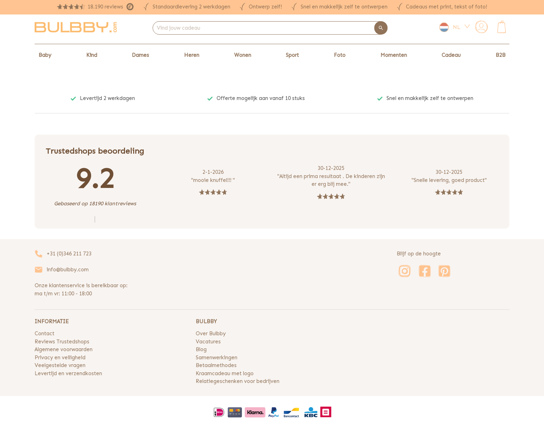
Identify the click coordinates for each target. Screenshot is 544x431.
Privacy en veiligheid (60, 357)
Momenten (393, 55)
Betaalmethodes (216, 365)
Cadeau (451, 55)
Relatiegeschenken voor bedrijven (237, 381)
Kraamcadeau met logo (225, 373)
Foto (339, 55)
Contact (44, 333)
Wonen (242, 55)
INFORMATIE (52, 321)
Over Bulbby (211, 333)
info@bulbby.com (68, 269)
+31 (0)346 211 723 (69, 253)
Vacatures (208, 341)
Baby (45, 55)
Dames (140, 55)
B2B (500, 55)
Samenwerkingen (216, 357)
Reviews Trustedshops (62, 341)
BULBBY (206, 321)
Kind (91, 55)
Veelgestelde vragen (60, 365)
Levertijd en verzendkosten (68, 373)
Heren (191, 55)
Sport (292, 55)
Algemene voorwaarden (64, 349)
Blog (201, 349)
